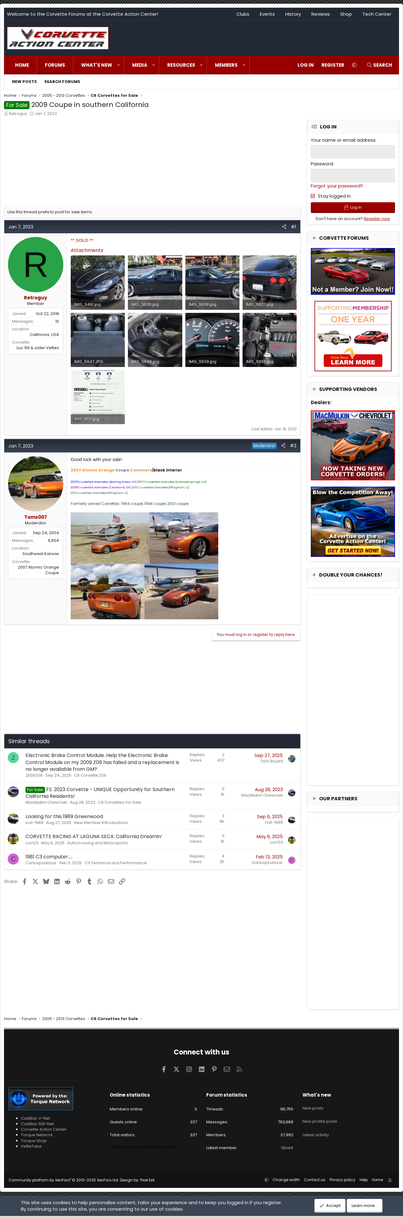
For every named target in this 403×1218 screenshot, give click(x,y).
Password (322, 163)
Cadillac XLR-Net (37, 1126)
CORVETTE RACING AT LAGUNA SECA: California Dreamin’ (94, 836)
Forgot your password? (337, 185)
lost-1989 (34, 823)
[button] (118, 65)
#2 (293, 445)
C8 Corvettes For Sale (119, 802)
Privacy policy (342, 1181)
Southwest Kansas (40, 554)
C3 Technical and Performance (116, 863)
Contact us (314, 1181)
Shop (346, 14)
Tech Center (376, 14)
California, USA (44, 334)
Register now (377, 220)
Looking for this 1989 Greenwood (64, 816)
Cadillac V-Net (35, 1120)
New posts (24, 82)
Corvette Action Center (44, 1131)
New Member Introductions (101, 823)
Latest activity (315, 1130)
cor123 (32, 843)
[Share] (284, 227)
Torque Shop (34, 1142)
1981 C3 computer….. (49, 856)
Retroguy (18, 113)
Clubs (242, 14)
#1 (293, 226)
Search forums (62, 82)
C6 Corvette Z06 (90, 775)
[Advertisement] (152, 163)
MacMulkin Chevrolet (46, 802)
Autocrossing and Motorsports (97, 843)
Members (226, 65)
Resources (181, 65)
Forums (55, 65)
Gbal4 (287, 1150)
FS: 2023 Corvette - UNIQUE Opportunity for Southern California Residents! (100, 793)
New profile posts (319, 1118)
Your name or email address (343, 140)
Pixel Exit (147, 1182)
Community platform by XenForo (64, 1182)
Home (22, 65)
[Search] (379, 65)
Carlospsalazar (41, 863)
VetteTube (31, 1148)
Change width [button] (286, 1181)
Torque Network (37, 1137)
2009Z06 (34, 775)
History (293, 14)
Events (267, 14)
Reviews (320, 14)
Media (139, 65)
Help (364, 1181)
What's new (96, 65)
